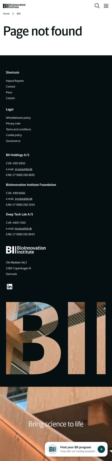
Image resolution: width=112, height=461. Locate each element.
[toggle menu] (104, 6)
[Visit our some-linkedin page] (9, 286)
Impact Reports (15, 81)
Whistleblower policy (18, 117)
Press (9, 92)
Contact (10, 86)
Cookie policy (14, 135)
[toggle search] (97, 6)
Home (6, 13)
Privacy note (13, 123)
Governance (13, 141)
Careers (10, 98)
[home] (14, 6)
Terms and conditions (18, 129)
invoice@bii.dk (23, 169)
